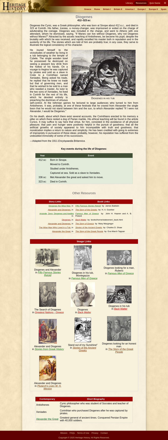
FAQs (72, 433)
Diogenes (66, 220)
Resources (141, 3)
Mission (63, 433)
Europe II (153, 9)
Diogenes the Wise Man (60, 206)
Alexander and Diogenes (59, 210)
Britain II (118, 9)
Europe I (142, 9)
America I (129, 9)
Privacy (95, 433)
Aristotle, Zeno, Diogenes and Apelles (56, 213)
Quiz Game (154, 3)
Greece (87, 9)
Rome (97, 9)
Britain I (107, 9)
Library (129, 3)
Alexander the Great (61, 231)
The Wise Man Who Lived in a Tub (55, 227)
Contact (104, 433)
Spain (163, 9)
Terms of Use (83, 433)
